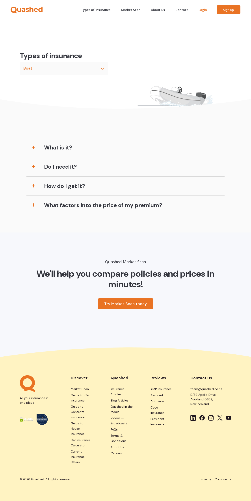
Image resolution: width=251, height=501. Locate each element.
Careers (116, 453)
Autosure (157, 401)
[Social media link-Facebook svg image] (202, 418)
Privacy (206, 479)
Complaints (223, 479)
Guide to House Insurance (78, 428)
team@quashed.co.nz (206, 389)
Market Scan (130, 10)
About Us (117, 447)
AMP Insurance (161, 389)
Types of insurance (95, 10)
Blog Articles (119, 400)
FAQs (114, 429)
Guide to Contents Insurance (78, 412)
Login (203, 10)
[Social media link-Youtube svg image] (228, 418)
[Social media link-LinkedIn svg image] (193, 418)
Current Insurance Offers (78, 456)
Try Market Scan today (125, 303)
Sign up (228, 10)
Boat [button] (63, 68)
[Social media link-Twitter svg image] (220, 418)
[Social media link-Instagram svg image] (211, 418)
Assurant (157, 395)
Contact (181, 10)
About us (158, 10)
